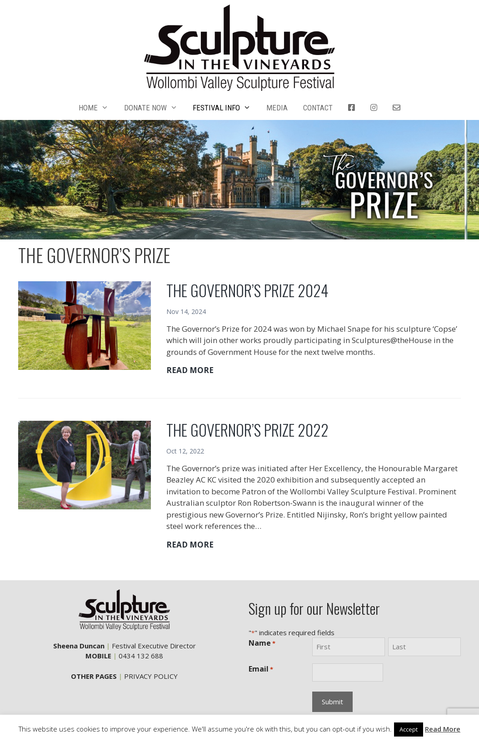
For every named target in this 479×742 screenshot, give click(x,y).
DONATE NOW (154, 107)
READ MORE (190, 370)
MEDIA (277, 107)
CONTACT (318, 107)
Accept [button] (408, 729)
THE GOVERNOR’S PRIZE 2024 (247, 290)
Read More (442, 728)
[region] (239, 180)
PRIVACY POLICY (151, 676)
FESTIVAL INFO (226, 107)
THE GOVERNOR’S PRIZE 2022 (247, 429)
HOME (97, 107)
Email (261, 669)
